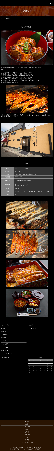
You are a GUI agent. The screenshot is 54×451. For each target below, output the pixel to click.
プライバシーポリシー (7, 353)
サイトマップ (4, 347)
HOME (3, 328)
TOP (2, 18)
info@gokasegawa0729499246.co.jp (24, 180)
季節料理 (3, 337)
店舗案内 (3, 331)
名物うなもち (4, 344)
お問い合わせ (4, 350)
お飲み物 (3, 341)
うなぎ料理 (4, 334)
